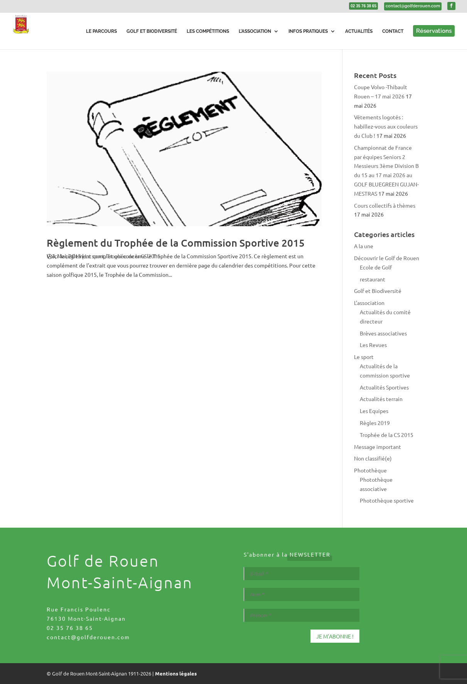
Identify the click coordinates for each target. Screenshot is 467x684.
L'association (369, 302)
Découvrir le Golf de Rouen (386, 257)
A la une (363, 245)
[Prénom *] (301, 615)
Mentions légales (176, 673)
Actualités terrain (381, 398)
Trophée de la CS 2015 (133, 255)
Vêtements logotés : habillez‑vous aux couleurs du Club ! (386, 126)
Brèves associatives (383, 333)
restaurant (372, 279)
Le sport (95, 255)
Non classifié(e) (373, 458)
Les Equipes (374, 410)
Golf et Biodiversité (377, 290)
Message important (377, 446)
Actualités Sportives (384, 387)
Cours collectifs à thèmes (384, 205)
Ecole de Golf (376, 267)
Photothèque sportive (387, 500)
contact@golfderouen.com (88, 636)
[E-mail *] (301, 573)
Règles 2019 (375, 422)
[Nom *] (301, 594)
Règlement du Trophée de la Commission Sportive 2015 (176, 242)
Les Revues (373, 344)
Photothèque (370, 470)
